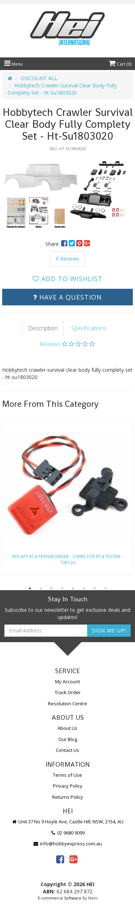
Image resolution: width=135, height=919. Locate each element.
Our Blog (67, 739)
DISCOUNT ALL (39, 78)
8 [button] (105, 588)
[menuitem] (65, 243)
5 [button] (73, 588)
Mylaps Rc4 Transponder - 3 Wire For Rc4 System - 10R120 (67, 559)
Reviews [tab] (67, 344)
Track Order (68, 692)
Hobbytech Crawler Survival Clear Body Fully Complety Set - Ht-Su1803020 (62, 89)
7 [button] (94, 588)
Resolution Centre (67, 703)
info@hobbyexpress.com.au (67, 843)
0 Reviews (67, 258)
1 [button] (29, 588)
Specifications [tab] (89, 328)
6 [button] (83, 588)
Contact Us (67, 750)
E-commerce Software (59, 898)
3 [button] (51, 588)
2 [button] (40, 588)
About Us (67, 728)
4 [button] (62, 588)
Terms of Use (67, 775)
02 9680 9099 (67, 832)
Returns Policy (67, 797)
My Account (67, 681)
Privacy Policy (67, 786)
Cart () (120, 64)
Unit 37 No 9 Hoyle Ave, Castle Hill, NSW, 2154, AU (68, 821)
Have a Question (67, 297)
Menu (13, 64)
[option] (67, 192)
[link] (60, 859)
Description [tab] (43, 328)
